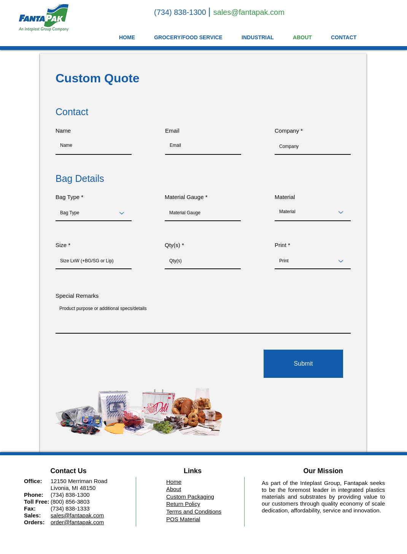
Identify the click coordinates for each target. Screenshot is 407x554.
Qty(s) (172, 245)
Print (280, 245)
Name (63, 130)
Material (285, 197)
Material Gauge (184, 197)
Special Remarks (77, 296)
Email (172, 130)
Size (61, 245)
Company (287, 130)
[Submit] (303, 364)
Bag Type (67, 197)
